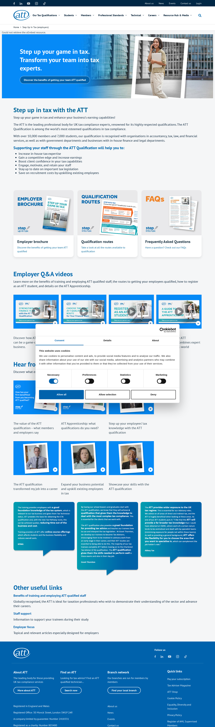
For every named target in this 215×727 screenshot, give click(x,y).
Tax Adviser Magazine (179, 685)
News (161, 3)
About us (149, 3)
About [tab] (155, 340)
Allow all (61, 394)
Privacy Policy (174, 715)
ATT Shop (172, 691)
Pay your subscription (178, 679)
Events (172, 3)
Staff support (22, 613)
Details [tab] (107, 340)
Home (16, 27)
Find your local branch (124, 690)
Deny (153, 394)
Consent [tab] (59, 340)
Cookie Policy (174, 698)
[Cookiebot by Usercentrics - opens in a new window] (162, 330)
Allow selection (107, 394)
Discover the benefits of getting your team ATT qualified (55, 79)
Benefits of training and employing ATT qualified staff (49, 596)
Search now (71, 690)
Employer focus (23, 627)
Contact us (186, 3)
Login (199, 3)
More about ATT (26, 690)
